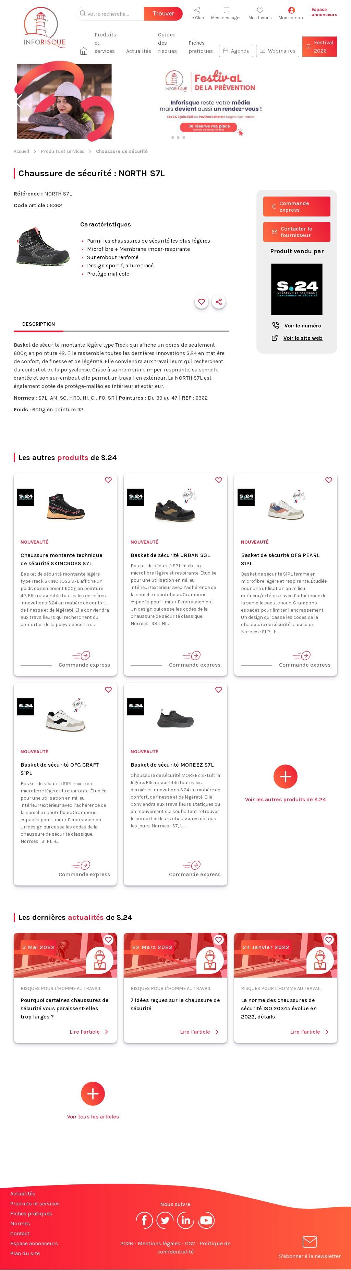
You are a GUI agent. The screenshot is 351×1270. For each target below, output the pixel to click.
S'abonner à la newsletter (310, 1249)
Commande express (290, 206)
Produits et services (109, 42)
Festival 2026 (320, 46)
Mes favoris (260, 13)
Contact (19, 1233)
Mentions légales (159, 1243)
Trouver (163, 13)
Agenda (236, 50)
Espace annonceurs (34, 1243)
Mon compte (291, 13)
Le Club (197, 13)
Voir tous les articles (93, 1101)
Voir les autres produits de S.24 (285, 784)
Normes (20, 1224)
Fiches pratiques (201, 47)
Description (39, 324)
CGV (190, 1243)
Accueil (21, 151)
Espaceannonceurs (324, 12)
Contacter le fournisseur (292, 231)
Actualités (140, 51)
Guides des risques (169, 42)
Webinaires (277, 50)
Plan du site (25, 1253)
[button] (18, 101)
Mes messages (226, 13)
